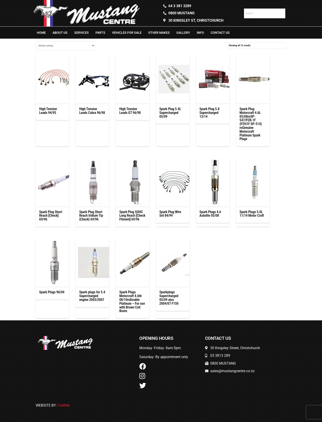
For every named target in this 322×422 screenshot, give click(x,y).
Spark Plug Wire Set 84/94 (170, 214)
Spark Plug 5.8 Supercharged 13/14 (209, 113)
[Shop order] (65, 45)
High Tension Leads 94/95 (48, 111)
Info (200, 32)
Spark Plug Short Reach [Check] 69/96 (50, 216)
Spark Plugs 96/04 (51, 292)
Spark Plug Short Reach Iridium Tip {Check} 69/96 (91, 216)
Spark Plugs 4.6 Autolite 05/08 (210, 214)
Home (41, 32)
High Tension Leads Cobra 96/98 (92, 111)
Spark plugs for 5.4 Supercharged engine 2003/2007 (92, 296)
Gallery (183, 32)
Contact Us (220, 32)
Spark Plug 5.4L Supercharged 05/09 (170, 113)
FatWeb (64, 405)
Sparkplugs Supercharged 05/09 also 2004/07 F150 (168, 297)
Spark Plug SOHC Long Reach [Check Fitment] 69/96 (132, 216)
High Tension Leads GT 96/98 (130, 111)
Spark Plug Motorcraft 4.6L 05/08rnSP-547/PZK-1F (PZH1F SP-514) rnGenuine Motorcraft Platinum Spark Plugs (250, 124)
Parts (100, 32)
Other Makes (159, 32)
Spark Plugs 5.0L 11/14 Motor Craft (251, 214)
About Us (60, 32)
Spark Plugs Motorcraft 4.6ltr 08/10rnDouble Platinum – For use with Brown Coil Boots (132, 301)
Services (81, 32)
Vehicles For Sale (127, 32)
